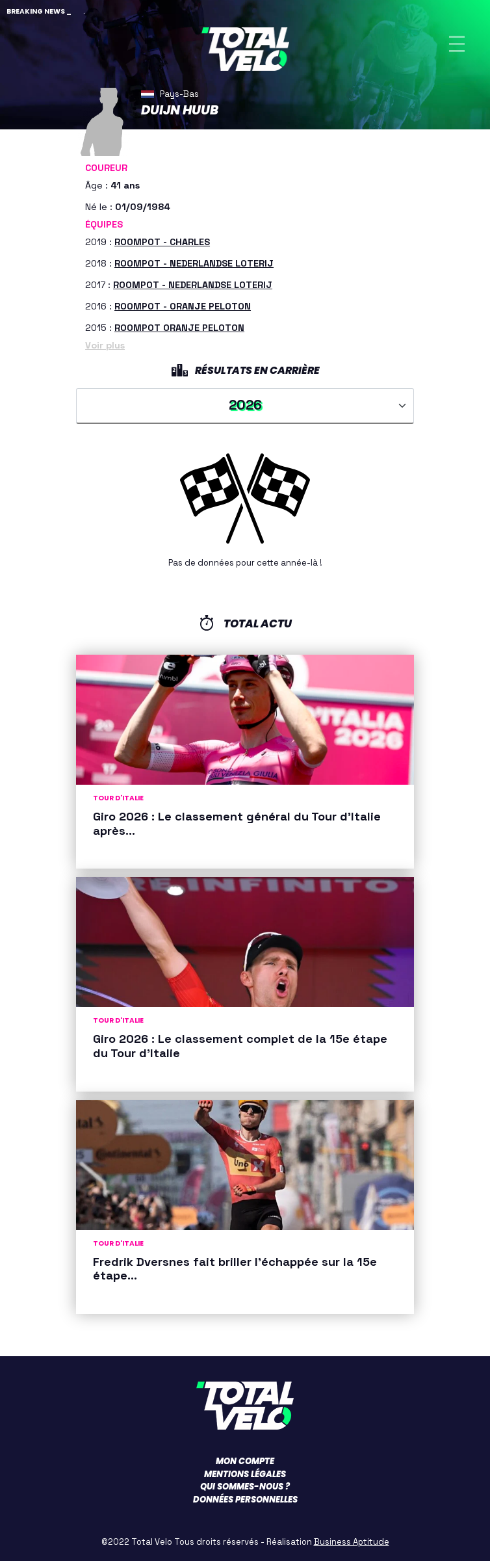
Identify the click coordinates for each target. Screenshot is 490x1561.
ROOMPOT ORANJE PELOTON (179, 328)
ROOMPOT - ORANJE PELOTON (182, 306)
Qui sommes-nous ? (245, 1486)
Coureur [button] (106, 168)
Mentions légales (245, 1474)
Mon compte (245, 1461)
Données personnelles (245, 1499)
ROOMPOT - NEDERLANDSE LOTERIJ (194, 263)
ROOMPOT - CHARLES (162, 242)
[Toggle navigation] (457, 43)
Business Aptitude (351, 1541)
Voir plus (105, 345)
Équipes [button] (104, 224)
